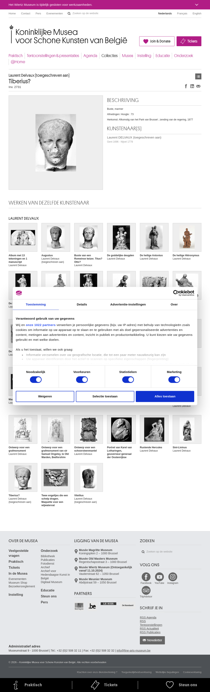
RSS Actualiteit (149, 628)
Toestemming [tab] (36, 304)
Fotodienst (47, 563)
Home (12, 13)
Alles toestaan (165, 396)
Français (182, 13)
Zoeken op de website (69, 13)
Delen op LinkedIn (192, 86)
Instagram (172, 583)
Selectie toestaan (105, 396)
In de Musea (18, 573)
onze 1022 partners (41, 325)
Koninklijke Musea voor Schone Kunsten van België (10, 26)
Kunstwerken (198, 76)
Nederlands (165, 13)
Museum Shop (18, 582)
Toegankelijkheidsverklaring (136, 672)
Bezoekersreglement (22, 586)
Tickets (192, 41)
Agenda (90, 56)
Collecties (110, 56)
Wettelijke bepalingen (167, 672)
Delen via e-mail (198, 86)
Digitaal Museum (51, 582)
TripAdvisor (146, 596)
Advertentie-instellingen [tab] (128, 304)
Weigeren (45, 396)
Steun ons (49, 596)
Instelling (144, 56)
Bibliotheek (48, 556)
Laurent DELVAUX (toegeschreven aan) (134, 139)
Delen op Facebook (186, 86)
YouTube (159, 583)
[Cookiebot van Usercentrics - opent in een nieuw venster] (176, 293)
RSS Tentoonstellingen (151, 623)
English (197, 13)
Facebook (146, 583)
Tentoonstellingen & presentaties (53, 56)
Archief (45, 567)
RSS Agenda (148, 617)
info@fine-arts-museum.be (134, 650)
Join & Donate (160, 41)
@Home (18, 62)
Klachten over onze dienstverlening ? (97, 672)
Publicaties (48, 560)
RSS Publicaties (150, 632)
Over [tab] (174, 304)
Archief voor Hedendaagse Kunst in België (55, 574)
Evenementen (54, 13)
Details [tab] (82, 304)
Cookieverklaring (192, 672)
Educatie (163, 56)
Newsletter (154, 640)
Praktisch (16, 56)
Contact (25, 13)
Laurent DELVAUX (24, 218)
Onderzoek (183, 56)
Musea (127, 56)
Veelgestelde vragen (19, 553)
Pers (38, 13)
